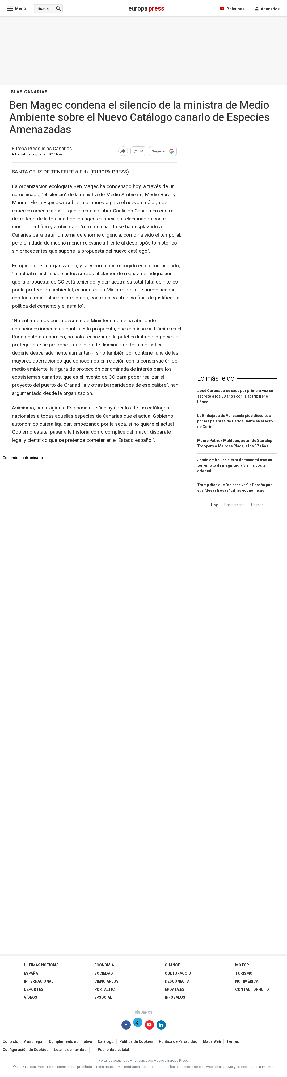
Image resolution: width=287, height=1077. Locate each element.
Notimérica (246, 981)
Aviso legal (33, 1041)
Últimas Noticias (41, 965)
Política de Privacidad (178, 1041)
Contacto (10, 1041)
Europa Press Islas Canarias (42, 149)
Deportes (33, 989)
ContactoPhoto (252, 989)
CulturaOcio (178, 973)
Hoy (214, 505)
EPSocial (103, 997)
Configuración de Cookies (25, 1050)
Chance (172, 965)
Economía (104, 965)
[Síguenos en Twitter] (137, 1026)
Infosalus (175, 997)
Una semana (234, 505)
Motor (242, 965)
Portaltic (104, 989)
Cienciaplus (106, 981)
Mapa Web (212, 1041)
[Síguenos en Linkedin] (161, 1026)
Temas (232, 1041)
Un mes (257, 505)
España (31, 973)
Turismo (243, 973)
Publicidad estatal (113, 1050)
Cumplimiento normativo (70, 1041)
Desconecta (177, 981)
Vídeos (30, 997)
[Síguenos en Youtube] (149, 1026)
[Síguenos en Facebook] (126, 1026)
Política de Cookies (136, 1041)
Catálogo (106, 1041)
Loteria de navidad (70, 1050)
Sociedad (103, 973)
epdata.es (174, 989)
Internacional (38, 981)
